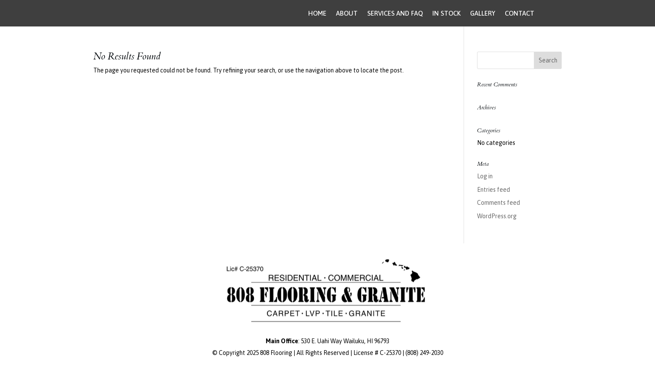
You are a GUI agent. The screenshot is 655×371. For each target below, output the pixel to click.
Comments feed (498, 202)
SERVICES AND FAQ (395, 13)
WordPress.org (497, 216)
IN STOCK (446, 13)
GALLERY (482, 13)
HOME (317, 13)
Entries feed (493, 189)
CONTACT (519, 13)
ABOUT (347, 13)
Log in (485, 176)
